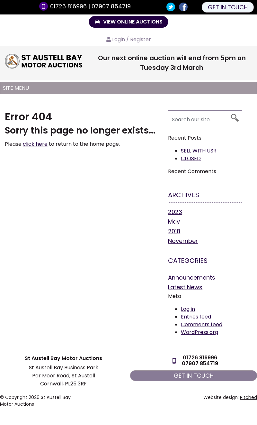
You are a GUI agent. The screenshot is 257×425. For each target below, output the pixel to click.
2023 (175, 212)
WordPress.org (199, 332)
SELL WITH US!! (199, 150)
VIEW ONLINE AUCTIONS (129, 21)
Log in (188, 309)
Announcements (191, 277)
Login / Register (131, 39)
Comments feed (201, 324)
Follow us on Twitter (170, 7)
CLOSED (191, 158)
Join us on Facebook (183, 7)
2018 (174, 231)
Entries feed (196, 316)
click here (35, 144)
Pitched (248, 397)
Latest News (185, 287)
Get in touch (228, 7)
